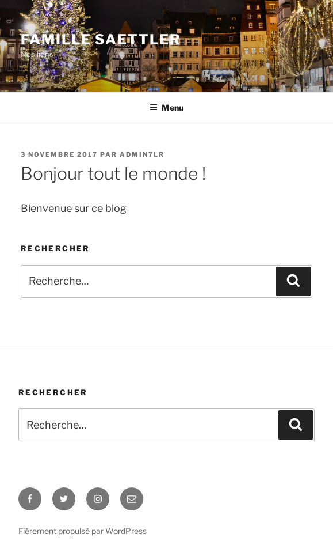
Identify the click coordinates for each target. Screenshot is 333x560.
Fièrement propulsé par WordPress (82, 531)
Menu (166, 107)
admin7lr (142, 154)
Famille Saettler (101, 39)
